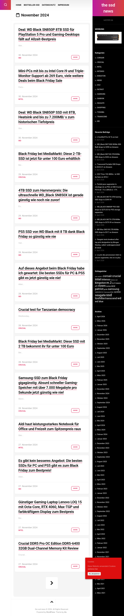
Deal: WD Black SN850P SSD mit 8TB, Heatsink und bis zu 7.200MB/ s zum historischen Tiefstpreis (48, 116)
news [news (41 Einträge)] (118, 283)
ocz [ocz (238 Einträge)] (113, 285)
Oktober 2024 (102, 398)
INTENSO (100, 71)
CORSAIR (100, 58)
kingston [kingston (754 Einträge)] (100, 282)
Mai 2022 (100, 529)
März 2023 (101, 484)
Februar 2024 (102, 434)
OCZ (98, 85)
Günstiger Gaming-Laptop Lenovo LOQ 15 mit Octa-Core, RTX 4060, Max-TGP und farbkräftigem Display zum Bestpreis (51, 503)
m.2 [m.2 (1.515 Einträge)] (109, 282)
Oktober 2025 (102, 344)
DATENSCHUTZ (48, 5)
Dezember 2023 (103, 443)
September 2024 (103, 403)
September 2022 (103, 511)
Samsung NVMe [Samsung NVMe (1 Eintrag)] (108, 292)
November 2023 (103, 448)
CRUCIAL (100, 62)
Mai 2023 (100, 475)
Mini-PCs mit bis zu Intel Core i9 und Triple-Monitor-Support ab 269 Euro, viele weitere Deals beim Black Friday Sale (50, 75)
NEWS (99, 80)
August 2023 (102, 462)
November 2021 (103, 557)
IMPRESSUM (63, 5)
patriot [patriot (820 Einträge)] (99, 289)
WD (98, 121)
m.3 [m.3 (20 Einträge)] (113, 283)
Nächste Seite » (52, 579)
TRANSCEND (102, 117)
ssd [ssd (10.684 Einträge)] (109, 295)
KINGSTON (101, 76)
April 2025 (101, 371)
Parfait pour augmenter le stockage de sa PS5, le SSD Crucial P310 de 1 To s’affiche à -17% (108, 187)
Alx (65, 608)
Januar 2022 (102, 548)
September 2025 (103, 348)
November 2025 (103, 339)
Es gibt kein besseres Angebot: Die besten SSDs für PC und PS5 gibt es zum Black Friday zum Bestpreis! (51, 462)
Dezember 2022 (103, 498)
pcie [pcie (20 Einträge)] (106, 289)
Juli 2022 (100, 520)
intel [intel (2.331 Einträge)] (98, 279)
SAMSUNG (101, 94)
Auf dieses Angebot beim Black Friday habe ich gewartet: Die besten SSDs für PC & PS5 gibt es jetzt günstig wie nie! (51, 271)
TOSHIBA (100, 112)
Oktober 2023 (102, 452)
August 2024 (102, 407)
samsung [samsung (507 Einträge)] (113, 289)
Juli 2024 (100, 412)
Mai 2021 (100, 584)
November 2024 (103, 393)
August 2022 (102, 516)
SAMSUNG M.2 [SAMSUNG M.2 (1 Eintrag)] (99, 292)
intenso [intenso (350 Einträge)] (105, 279)
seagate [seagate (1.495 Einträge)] (100, 295)
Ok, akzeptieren (94, 574)
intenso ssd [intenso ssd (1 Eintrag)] (114, 280)
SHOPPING (101, 108)
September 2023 (103, 457)
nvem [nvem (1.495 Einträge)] (102, 286)
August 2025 (102, 353)
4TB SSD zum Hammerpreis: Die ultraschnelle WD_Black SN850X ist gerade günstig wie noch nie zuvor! (46, 194)
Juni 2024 (101, 416)
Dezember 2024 (103, 389)
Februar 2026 (102, 326)
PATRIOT (100, 89)
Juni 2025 (101, 362)
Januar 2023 (102, 493)
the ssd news (108, 8)
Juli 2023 (100, 466)
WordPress (50, 608)
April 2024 (101, 425)
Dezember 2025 (103, 335)
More (75, 57)
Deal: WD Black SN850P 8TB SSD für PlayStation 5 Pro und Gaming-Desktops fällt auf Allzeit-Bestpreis (49, 34)
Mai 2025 (100, 366)
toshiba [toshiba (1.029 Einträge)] (100, 298)
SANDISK (100, 98)
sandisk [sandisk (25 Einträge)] (117, 292)
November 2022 (103, 502)
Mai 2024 (100, 421)
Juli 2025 (100, 357)
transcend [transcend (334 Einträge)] (111, 298)
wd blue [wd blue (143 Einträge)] (99, 301)
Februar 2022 (102, 543)
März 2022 (101, 538)
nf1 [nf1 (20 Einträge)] (96, 286)
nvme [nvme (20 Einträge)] (108, 286)
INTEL (99, 67)
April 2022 (101, 534)
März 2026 (101, 321)
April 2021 (101, 588)
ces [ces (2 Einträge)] (96, 276)
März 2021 (101, 593)
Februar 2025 (102, 380)
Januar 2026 (102, 330)
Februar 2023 (102, 489)
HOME (18, 5)
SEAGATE (100, 103)
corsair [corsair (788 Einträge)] (107, 276)
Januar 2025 (102, 384)
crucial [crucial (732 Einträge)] (116, 276)
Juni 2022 (101, 525)
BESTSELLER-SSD (31, 5)
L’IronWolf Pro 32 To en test (107, 137)
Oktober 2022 (102, 507)
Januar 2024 (102, 439)
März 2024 (101, 430)
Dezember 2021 (103, 552)
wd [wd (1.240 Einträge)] (119, 298)
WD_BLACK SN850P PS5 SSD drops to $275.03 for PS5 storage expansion (107, 209)
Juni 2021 (101, 579)
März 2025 (101, 375)
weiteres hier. (93, 569)
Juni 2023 (101, 471)
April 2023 (101, 480)
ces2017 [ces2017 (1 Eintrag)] (100, 276)
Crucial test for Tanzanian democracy (47, 308)
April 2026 (101, 316)
